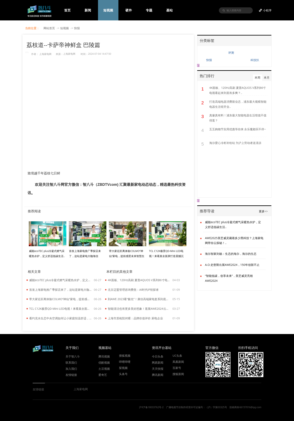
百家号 (177, 368)
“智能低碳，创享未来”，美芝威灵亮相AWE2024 (229, 278)
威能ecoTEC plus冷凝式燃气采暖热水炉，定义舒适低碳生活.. (233, 224)
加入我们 (71, 368)
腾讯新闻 (157, 374)
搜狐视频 (124, 355)
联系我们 (71, 362)
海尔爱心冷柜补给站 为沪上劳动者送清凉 (235, 143)
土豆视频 (104, 368)
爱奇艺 (102, 374)
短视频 (64, 28)
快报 (77, 28)
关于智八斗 (73, 356)
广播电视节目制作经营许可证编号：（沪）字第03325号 (196, 407)
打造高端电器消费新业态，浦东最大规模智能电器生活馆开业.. (237, 104)
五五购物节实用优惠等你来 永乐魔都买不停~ (237, 129)
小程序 (267, 10)
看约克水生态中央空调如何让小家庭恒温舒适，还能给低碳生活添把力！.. (60, 318)
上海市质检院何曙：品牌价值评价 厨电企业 (135, 318)
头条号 (123, 374)
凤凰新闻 (178, 361)
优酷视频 (104, 362)
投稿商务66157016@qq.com (245, 407)
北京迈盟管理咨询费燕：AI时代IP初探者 (133, 290)
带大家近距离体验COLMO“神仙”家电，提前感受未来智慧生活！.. (126, 256)
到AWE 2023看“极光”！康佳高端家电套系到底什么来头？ (139, 299)
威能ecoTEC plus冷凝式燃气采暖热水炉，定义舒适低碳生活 (60, 280)
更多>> (263, 211)
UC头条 (177, 355)
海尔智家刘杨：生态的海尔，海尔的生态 (230, 254)
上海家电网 (45, 54)
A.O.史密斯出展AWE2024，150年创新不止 (232, 265)
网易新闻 (157, 362)
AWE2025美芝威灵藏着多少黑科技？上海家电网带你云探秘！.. (234, 240)
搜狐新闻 (178, 374)
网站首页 (49, 28)
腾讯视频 (104, 356)
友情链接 (71, 374)
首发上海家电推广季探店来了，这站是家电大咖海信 (60, 290)
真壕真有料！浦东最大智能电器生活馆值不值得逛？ (237, 117)
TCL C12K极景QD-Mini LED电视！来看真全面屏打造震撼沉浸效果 (60, 309)
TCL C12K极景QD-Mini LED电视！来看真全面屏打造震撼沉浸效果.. (166, 256)
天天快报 (157, 368)
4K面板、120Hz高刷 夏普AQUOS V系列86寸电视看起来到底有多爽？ (139, 280)
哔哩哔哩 (124, 361)
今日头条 (157, 356)
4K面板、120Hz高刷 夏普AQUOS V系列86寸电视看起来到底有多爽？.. (237, 90)
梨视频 (123, 368)
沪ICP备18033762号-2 (151, 407)
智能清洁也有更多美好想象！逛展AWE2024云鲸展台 (139, 309)
